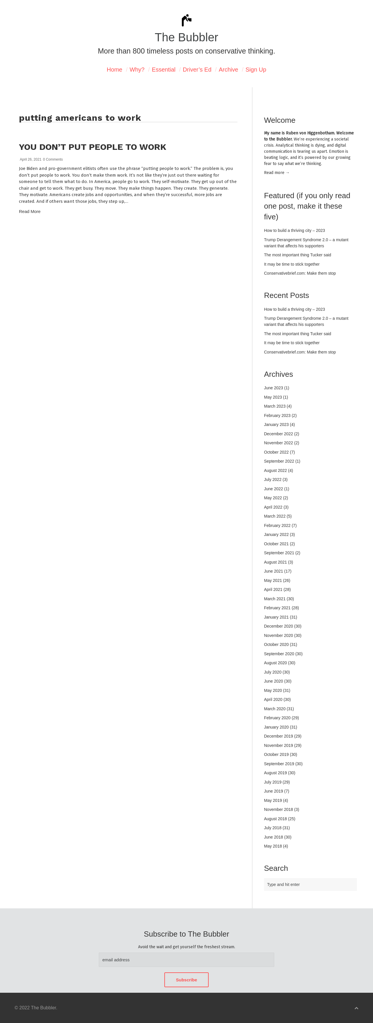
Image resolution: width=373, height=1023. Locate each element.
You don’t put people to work (92, 147)
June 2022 (273, 488)
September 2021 (279, 552)
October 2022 (276, 452)
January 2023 (276, 424)
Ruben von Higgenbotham (310, 133)
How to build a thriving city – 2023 (294, 230)
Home (114, 69)
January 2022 (276, 534)
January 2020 (276, 727)
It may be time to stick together (292, 264)
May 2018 (273, 846)
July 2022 (272, 479)
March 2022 (275, 516)
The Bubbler (186, 37)
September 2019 (279, 763)
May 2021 (273, 580)
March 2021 (275, 598)
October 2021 (276, 543)
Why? (137, 69)
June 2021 (273, 571)
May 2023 (273, 397)
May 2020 (273, 690)
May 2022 (273, 497)
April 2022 (273, 507)
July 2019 (272, 782)
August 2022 (275, 470)
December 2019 (278, 736)
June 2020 (273, 681)
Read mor (277, 172)
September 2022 (279, 461)
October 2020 (276, 644)
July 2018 (272, 827)
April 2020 (273, 699)
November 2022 (278, 443)
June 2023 (273, 388)
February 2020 (277, 717)
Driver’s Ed (197, 69)
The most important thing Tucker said (297, 255)
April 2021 (273, 589)
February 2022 (277, 525)
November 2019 (278, 745)
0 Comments (53, 159)
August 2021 (275, 562)
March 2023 (275, 406)
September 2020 (279, 653)
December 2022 (278, 433)
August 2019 (275, 772)
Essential (163, 69)
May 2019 (273, 800)
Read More (30, 211)
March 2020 (275, 708)
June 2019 (273, 791)
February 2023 (277, 415)
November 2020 (278, 635)
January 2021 (276, 617)
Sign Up (256, 69)
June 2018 (273, 837)
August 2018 (275, 818)
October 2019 (276, 754)
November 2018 (278, 809)
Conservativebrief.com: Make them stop (300, 273)
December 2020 (278, 626)
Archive (228, 69)
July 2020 (272, 672)
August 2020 (275, 662)
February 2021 (277, 607)
